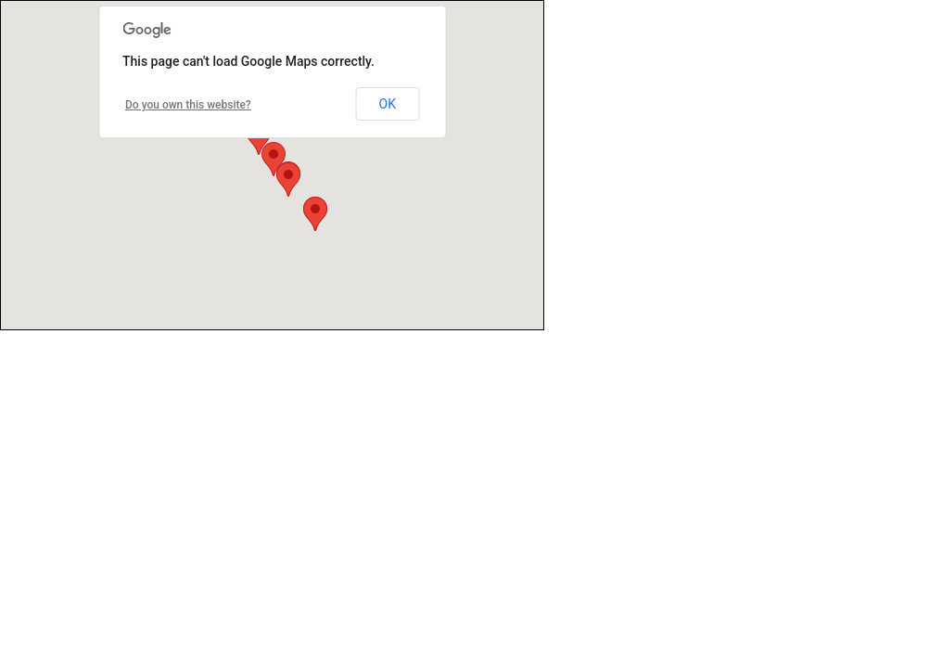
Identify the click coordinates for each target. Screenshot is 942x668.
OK (387, 103)
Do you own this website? (188, 104)
